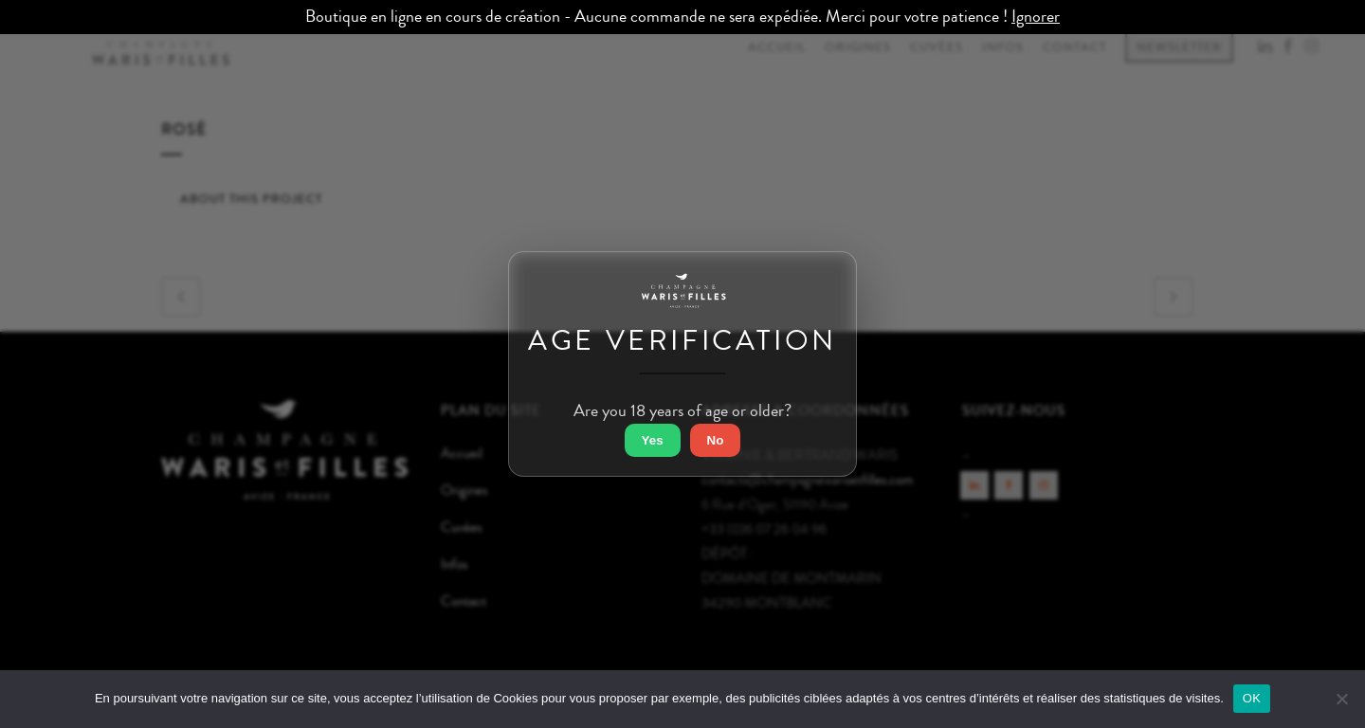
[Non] (1341, 698)
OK (1252, 698)
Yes (653, 440)
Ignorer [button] (1035, 16)
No (715, 440)
